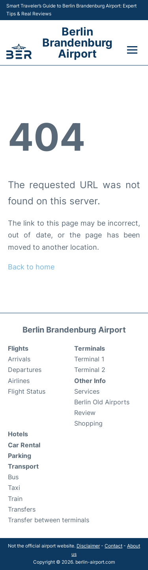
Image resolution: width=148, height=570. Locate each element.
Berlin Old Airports (101, 402)
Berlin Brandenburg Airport (77, 42)
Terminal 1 (89, 359)
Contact (113, 546)
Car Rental (24, 445)
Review (85, 413)
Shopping (88, 423)
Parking (19, 456)
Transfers (22, 509)
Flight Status (26, 391)
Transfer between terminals (48, 520)
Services (86, 391)
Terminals (89, 348)
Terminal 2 (89, 370)
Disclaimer (88, 546)
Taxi (14, 488)
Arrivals (19, 359)
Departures (24, 370)
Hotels (18, 434)
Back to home (31, 267)
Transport (23, 466)
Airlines (19, 381)
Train (15, 499)
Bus (13, 477)
